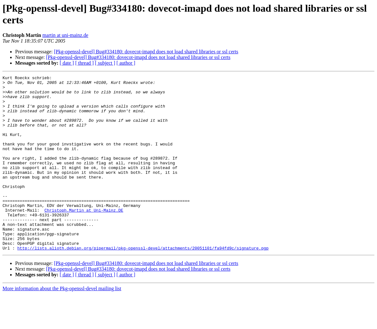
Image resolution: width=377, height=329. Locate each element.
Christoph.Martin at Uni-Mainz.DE (84, 237)
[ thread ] (84, 63)
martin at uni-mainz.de (65, 35)
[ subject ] (105, 63)
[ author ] (126, 63)
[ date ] (67, 63)
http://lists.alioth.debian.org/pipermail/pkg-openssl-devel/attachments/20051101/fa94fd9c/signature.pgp (143, 283)
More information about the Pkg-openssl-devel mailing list (62, 323)
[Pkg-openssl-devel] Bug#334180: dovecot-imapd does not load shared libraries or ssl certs (146, 51)
